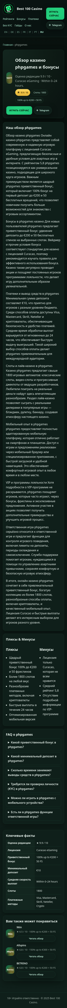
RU (42, 32)
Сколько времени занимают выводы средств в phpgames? (30, 772)
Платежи (33, 19)
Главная (8, 44)
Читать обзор (36, 938)
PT (35, 32)
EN (5, 32)
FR (24, 32)
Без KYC (7, 25)
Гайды (18, 25)
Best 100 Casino (29, 9)
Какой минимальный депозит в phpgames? (32, 758)
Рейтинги (8, 19)
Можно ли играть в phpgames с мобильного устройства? (32, 800)
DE (12, 32)
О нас (28, 25)
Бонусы (21, 19)
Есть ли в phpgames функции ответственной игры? (30, 814)
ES (18, 32)
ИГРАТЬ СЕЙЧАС (54, 13)
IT (30, 32)
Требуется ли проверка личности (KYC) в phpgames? (33, 786)
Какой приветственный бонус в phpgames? (32, 744)
